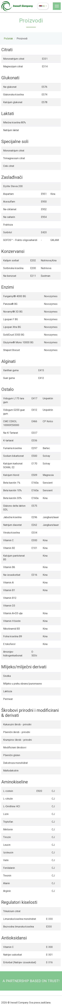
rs (42, 6)
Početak (8, 38)
